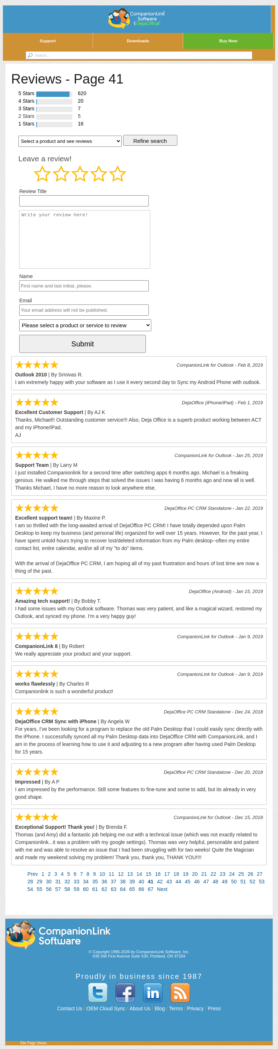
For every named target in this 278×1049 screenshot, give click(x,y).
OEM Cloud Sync (106, 1008)
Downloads (138, 40)
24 (232, 874)
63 (114, 889)
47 (206, 881)
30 (49, 881)
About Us (140, 1008)
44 (178, 881)
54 (30, 889)
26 (250, 874)
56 (49, 889)
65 (132, 889)
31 (58, 881)
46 (197, 881)
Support (48, 40)
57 (58, 889)
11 (111, 874)
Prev (33, 874)
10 (102, 874)
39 (132, 881)
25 (241, 874)
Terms (176, 1008)
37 (114, 881)
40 (141, 881)
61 (95, 889)
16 (158, 874)
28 (30, 881)
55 (39, 889)
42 (160, 881)
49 (225, 881)
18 (176, 874)
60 (86, 889)
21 (204, 874)
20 (195, 874)
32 (67, 881)
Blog (160, 1008)
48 (215, 881)
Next (162, 889)
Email (25, 300)
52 (253, 881)
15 (149, 874)
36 (104, 881)
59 (77, 889)
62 (104, 889)
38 (123, 881)
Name (26, 276)
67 (150, 889)
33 (77, 881)
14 (139, 874)
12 (121, 874)
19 (186, 874)
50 (234, 881)
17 (167, 874)
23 (223, 874)
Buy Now (228, 40)
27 (260, 874)
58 (67, 889)
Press (214, 1008)
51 (243, 881)
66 (141, 889)
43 (169, 881)
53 (262, 881)
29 (39, 881)
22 (213, 874)
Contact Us (69, 1008)
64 (123, 889)
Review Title (32, 191)
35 (95, 881)
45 (188, 881)
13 (130, 874)
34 (86, 881)
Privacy (195, 1008)
